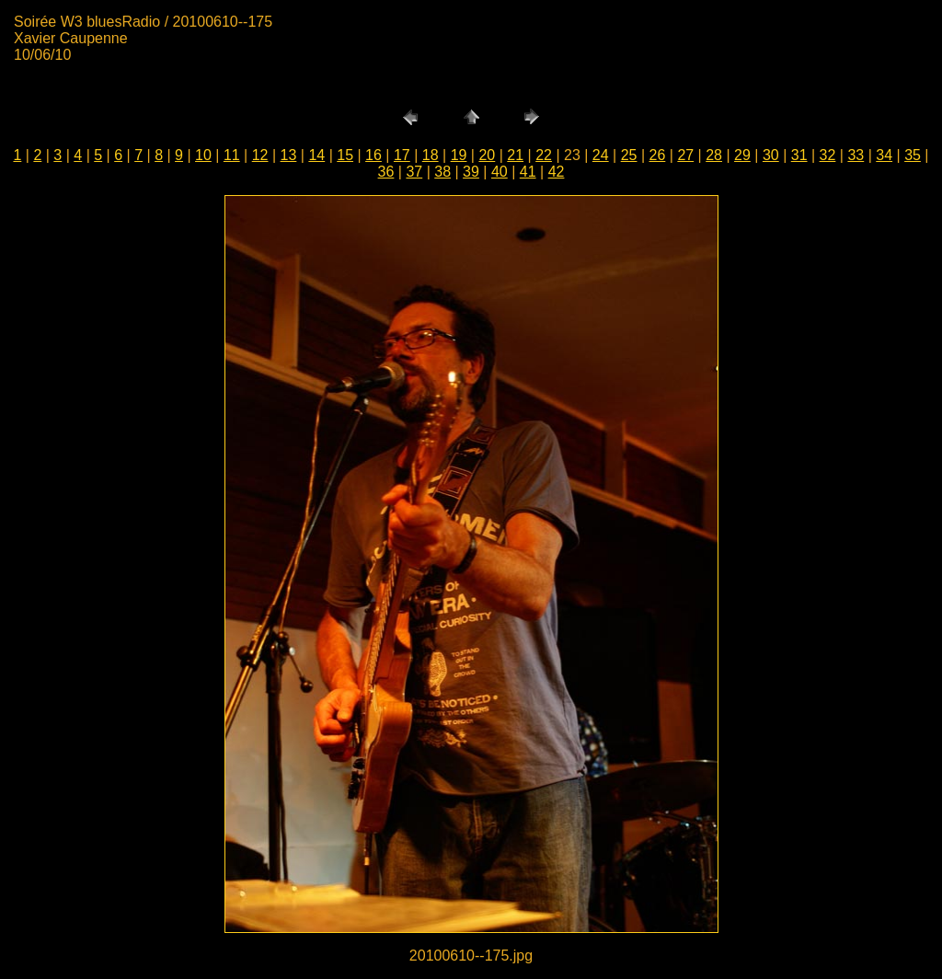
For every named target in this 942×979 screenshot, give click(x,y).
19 (459, 155)
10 (203, 155)
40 (499, 171)
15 (345, 155)
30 (771, 155)
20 (486, 155)
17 (402, 155)
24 (600, 155)
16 (373, 155)
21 (515, 155)
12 (260, 155)
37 (414, 171)
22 (543, 155)
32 (828, 155)
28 (714, 155)
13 (289, 155)
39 (471, 171)
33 (855, 155)
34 (884, 155)
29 (742, 155)
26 (657, 155)
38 (442, 171)
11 (232, 155)
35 (912, 155)
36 (386, 171)
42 (556, 171)
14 (316, 155)
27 (685, 155)
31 (799, 155)
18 (430, 155)
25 (629, 155)
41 (528, 171)
